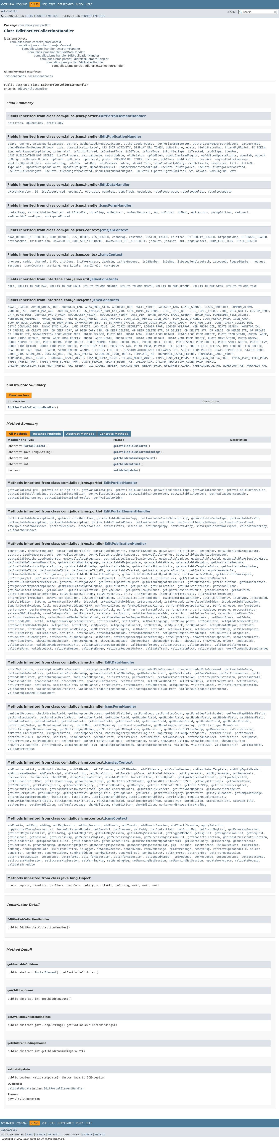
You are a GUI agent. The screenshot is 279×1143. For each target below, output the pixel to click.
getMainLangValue (21, 725)
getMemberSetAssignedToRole (80, 586)
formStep (97, 212)
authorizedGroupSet (139, 143)
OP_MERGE (216, 330)
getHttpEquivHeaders (153, 789)
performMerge (40, 609)
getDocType (135, 785)
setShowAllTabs (179, 629)
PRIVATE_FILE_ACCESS (170, 346)
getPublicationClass (194, 586)
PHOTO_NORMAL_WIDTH (102, 342)
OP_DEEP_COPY (61, 330)
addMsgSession (64, 825)
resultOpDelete (193, 191)
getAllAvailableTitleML (177, 550)
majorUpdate (114, 155)
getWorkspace (216, 729)
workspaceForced (57, 216)
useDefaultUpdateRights (113, 171)
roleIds (74, 163)
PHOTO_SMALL (130, 342)
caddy (27, 261)
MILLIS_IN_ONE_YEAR (242, 286)
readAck (205, 159)
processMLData (73, 681)
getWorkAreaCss (216, 590)
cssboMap (119, 237)
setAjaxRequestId (110, 800)
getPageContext (75, 793)
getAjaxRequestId (233, 777)
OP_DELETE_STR (195, 330)
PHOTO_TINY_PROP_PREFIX (58, 346)
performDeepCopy (62, 526)
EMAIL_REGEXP (181, 314)
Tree (52, 4)
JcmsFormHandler (116, 205)
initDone (66, 261)
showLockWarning (84, 640)
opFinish (167, 212)
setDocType (172, 800)
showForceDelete (245, 637)
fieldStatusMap (210, 147)
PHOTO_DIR (114, 334)
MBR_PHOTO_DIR (204, 326)
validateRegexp (246, 860)
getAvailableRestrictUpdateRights (35, 566)
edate (190, 147)
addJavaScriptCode (129, 773)
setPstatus (16, 629)
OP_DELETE (173, 330)
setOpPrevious (19, 740)
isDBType (132, 151)
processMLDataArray (102, 681)
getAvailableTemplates (239, 566)
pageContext (197, 241)
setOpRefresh (156, 684)
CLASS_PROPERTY (216, 306)
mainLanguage (92, 155)
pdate (106, 159)
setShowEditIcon (42, 804)
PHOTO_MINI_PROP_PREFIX (186, 338)
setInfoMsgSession (96, 856)
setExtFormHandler (161, 681)
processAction (89, 526)
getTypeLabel (112, 590)
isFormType (150, 151)
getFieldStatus (224, 582)
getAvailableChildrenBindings (136, 452)
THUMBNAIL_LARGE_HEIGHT (175, 353)
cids (59, 147)
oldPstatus (135, 155)
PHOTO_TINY (258, 342)
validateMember (66, 648)
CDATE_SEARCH (191, 306)
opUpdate (144, 191)
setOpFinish (229, 737)
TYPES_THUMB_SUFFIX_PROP (59, 361)
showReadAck (140, 640)
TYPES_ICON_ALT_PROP (172, 357)
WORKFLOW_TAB (233, 365)
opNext (183, 212)
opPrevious (199, 212)
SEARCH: (232, 12)
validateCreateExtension (237, 684)
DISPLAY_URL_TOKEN (148, 147)
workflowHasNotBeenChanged (248, 648)
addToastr (111, 825)
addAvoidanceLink (21, 769)
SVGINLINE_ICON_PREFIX (113, 353)
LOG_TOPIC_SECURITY (125, 326)
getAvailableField (205, 558)
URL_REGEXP (76, 365)
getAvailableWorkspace (234, 574)
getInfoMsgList (80, 833)
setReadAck (36, 629)
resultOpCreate (166, 191)
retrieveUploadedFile (230, 849)
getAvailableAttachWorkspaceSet (114, 554)
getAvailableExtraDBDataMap (112, 673)
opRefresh (126, 191)
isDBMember (150, 261)
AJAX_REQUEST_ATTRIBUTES (27, 237)
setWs (153, 740)
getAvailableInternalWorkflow (31, 562)
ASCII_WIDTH (145, 306)
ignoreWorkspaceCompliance (29, 151)
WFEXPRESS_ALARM (176, 365)
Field (29, 16)
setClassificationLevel (189, 617)
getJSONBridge (49, 793)
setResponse (204, 856)
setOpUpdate (178, 684)
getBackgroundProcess (85, 713)
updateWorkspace (219, 860)
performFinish (221, 733)
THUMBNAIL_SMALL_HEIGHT (26, 357)
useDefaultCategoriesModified (221, 167)
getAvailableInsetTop (25, 497)
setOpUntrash (196, 625)
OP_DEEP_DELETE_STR (147, 330)
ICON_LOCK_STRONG (186, 318)
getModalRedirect (21, 677)
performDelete (249, 605)
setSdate (157, 629)
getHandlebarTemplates (116, 789)
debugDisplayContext (86, 777)
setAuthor (178, 613)
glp (173, 845)
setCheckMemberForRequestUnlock (127, 617)
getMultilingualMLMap (77, 729)
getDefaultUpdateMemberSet (163, 582)
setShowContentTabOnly (212, 629)
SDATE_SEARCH (45, 350)
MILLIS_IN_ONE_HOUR (65, 286)
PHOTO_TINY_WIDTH (93, 346)
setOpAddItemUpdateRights (28, 625)
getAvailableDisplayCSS (107, 493)
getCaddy (140, 829)
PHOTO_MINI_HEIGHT (150, 338)
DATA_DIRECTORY (19, 314)
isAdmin (108, 261)
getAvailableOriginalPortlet (67, 497)
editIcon (177, 237)
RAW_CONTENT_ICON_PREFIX (242, 346)
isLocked (90, 601)
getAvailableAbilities (76, 518)
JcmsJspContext (114, 230)
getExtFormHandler (234, 673)
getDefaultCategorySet (77, 582)
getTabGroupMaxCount (54, 677)
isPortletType (174, 151)
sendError (15, 852)
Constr (41, 16)
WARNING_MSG (130, 365)
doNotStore (174, 147)
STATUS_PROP (254, 350)
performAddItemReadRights (142, 605)
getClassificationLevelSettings (60, 578)
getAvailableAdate (70, 554)
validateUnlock (183, 648)
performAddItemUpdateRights (188, 605)
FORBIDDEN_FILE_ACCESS (230, 314)
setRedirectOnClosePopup (102, 740)
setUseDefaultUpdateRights (71, 637)
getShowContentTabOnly (25, 590)
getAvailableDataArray (25, 673)
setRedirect (71, 740)
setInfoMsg (50, 856)
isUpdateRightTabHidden (240, 601)
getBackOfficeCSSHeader (125, 781)
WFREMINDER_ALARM (206, 365)
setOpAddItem (208, 621)
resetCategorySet (56, 613)
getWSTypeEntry (109, 593)
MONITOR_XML (251, 326)
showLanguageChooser (52, 640)
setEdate (243, 617)
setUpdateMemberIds (144, 633)
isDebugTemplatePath (194, 261)
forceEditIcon (141, 777)
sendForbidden (56, 852)
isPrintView (175, 796)
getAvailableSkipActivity (152, 566)
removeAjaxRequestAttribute (29, 800)
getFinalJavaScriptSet (229, 785)
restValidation (132, 681)
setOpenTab (59, 625)
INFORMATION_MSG (87, 322)
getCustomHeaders (110, 785)
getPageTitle (100, 793)
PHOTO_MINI (123, 338)
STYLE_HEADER (246, 241)
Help (89, 4)
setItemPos (130, 621)
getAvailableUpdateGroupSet (164, 570)
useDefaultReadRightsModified (68, 171)
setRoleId (139, 629)
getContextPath (162, 829)
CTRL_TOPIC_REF (174, 310)
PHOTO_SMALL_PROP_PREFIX (195, 342)
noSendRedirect (139, 212)
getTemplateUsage (248, 793)
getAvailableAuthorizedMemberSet (34, 558)
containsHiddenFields (73, 550)
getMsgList (203, 833)
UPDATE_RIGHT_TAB (118, 361)
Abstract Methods (80, 433)
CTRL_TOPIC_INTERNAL (143, 310)
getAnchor (207, 550)
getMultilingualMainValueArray (32, 729)
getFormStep (143, 713)
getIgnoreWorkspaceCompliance (31, 586)
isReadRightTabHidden (117, 601)
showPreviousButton (23, 744)
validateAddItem (20, 644)
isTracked (195, 151)
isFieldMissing (241, 729)
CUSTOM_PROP (259, 310)
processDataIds (19, 681)
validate (181, 744)
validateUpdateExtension (55, 688)
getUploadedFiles (85, 841)
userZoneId (91, 265)
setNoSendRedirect (202, 737)
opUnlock (73, 159)
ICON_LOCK (161, 318)
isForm (40, 601)
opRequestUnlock (35, 159)
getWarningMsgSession (107, 845)
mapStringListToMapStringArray (181, 733)
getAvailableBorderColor (246, 489)
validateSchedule (21, 864)
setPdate (246, 625)
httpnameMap (17, 241)
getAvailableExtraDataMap (66, 673)
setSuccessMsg (227, 856)
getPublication (162, 586)
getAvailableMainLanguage (78, 562)
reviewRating (55, 163)
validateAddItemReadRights (57, 644)
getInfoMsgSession (109, 833)
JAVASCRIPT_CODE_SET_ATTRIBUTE (77, 241)
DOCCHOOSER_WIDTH (113, 314)
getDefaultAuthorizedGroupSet (203, 578)
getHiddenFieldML (236, 721)
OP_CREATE (15, 330)
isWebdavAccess (109, 849)
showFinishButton (204, 740)
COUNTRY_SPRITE (68, 310)
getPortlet (194, 793)
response (14, 265)
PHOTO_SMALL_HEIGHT (157, 342)
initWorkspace (88, 261)
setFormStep (150, 737)
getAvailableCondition (67, 493)
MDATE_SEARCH (228, 326)
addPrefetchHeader (161, 773)
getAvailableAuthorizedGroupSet (201, 554)
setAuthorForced (202, 613)
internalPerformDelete (215, 593)
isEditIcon (59, 796)
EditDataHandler (115, 185)
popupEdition (221, 212)
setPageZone (17, 804)
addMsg (31, 825)
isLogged (219, 261)
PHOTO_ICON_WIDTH (231, 334)
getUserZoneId (19, 845)
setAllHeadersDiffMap (144, 800)
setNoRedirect (174, 737)
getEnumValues (206, 673)
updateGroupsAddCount (43, 167)
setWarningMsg (93, 860)
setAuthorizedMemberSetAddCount (73, 617)
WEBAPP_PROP (151, 365)
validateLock (41, 648)
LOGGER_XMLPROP (177, 326)
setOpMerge (98, 625)
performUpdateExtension (216, 677)
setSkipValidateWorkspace (216, 526)
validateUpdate (125, 470)
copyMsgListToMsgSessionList (30, 829)
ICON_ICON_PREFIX (137, 318)
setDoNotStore (222, 617)
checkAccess (17, 777)
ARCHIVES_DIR (122, 306)
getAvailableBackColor (133, 489)
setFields (134, 526)
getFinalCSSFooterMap (164, 785)
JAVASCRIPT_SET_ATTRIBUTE (125, 241)
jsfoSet (170, 241)
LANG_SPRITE (81, 326)
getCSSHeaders (19, 785)
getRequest (255, 833)
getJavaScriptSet (21, 793)
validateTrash (157, 648)
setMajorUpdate (183, 621)
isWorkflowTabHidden (24, 605)
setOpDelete (133, 684)
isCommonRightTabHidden (180, 597)
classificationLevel (83, 147)
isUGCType (214, 151)
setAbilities (114, 526)
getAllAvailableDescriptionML (31, 518)
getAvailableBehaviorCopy (117, 518)
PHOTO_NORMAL (248, 338)
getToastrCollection (204, 837)
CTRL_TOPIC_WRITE (233, 310)
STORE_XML (34, 353)
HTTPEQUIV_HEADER (201, 237)
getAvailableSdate (114, 566)
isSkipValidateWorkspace (27, 526)
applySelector (212, 825)
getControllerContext (135, 578)
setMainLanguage (154, 621)
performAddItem (107, 605)
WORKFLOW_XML (257, 365)
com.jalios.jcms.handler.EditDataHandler (56, 52)
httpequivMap (228, 237)
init (127, 593)
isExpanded (258, 597)
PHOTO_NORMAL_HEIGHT (24, 342)
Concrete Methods (114, 433)
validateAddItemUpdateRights (104, 644)
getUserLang (220, 841)
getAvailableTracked (123, 570)
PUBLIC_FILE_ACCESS (204, 346)
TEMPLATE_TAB (144, 353)
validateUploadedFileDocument (102, 688)
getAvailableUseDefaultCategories (35, 574)
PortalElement (35, 446)
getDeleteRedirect (151, 673)
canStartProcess (20, 713)
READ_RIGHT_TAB (19, 350)
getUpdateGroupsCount (142, 590)
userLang (53, 265)
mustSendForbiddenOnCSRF (72, 605)
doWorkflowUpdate (142, 550)
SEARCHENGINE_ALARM (73, 350)
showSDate (192, 640)
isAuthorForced (85, 151)
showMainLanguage (113, 640)
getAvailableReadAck (227, 562)
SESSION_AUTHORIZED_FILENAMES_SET (151, 350)
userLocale (71, 265)
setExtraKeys (246, 681)
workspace (111, 265)
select (255, 849)
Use (44, 4)
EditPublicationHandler (120, 136)
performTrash (127, 609)
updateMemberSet (102, 167)
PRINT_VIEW (142, 346)
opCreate (92, 191)
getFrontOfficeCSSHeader (27, 789)
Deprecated (66, 4)
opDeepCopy (34, 122)
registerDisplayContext (206, 796)
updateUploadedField (81, 744)
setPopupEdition (45, 740)
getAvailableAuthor (157, 554)
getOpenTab (139, 586)
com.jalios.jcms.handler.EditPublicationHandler (66, 55)
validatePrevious (21, 748)
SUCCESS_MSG (54, 353)
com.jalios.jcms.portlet (34, 25)
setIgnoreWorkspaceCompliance (70, 621)
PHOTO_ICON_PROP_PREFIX (196, 334)
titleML (247, 163)
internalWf (61, 151)
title (234, 163)
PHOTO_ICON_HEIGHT (160, 334)
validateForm (18, 648)
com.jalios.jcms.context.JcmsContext (35, 42)
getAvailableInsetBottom (148, 493)
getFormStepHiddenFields (246, 713)
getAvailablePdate (158, 562)
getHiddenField (90, 717)
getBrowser (122, 829)
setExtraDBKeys (191, 681)
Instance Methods (47, 433)
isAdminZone (204, 845)
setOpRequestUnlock (125, 625)
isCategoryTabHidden (98, 597)
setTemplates (46, 633)
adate (12, 143)
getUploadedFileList (52, 841)
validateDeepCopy (253, 526)
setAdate (103, 613)
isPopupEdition (58, 733)
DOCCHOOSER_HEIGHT (82, 314)
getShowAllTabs (224, 586)
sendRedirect (83, 613)
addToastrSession (154, 825)
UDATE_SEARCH (92, 361)
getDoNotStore (199, 582)
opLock (260, 155)
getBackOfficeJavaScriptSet (169, 781)
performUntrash (177, 609)
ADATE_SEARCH (18, 306)
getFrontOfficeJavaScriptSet (72, 789)
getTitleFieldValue (83, 590)
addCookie (15, 825)
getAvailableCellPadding (27, 493)
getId (256, 673)
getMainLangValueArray (55, 725)
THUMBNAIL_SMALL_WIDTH (65, 357)
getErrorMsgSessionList (26, 833)
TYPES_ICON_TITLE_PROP (249, 357)
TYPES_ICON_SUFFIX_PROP (209, 357)
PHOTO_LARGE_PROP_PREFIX (61, 338)
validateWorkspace (22, 530)
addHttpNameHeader (22, 773)
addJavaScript (51, 773)
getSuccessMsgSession (124, 837)
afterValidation (20, 669)
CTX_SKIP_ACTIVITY (116, 147)
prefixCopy (54, 122)
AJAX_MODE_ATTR (97, 306)
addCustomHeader (176, 769)
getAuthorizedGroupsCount (238, 550)
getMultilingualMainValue (218, 725)
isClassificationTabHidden (138, 597)
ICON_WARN (240, 318)
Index (80, 4)
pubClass (167, 159)
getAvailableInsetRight (228, 493)
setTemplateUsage (71, 804)
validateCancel (203, 684)
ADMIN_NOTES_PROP (44, 306)
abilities (15, 122)
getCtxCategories (46, 785)
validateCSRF (201, 744)
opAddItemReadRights (182, 155)
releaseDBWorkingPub (24, 613)
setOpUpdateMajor (223, 625)
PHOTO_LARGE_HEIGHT (23, 338)
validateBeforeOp (144, 644)
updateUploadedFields (117, 744)
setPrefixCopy (182, 526)
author (72, 143)
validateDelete (199, 644)
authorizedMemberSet (173, 143)
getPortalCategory (168, 793)
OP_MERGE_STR (237, 330)
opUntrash (91, 159)
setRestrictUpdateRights (109, 629)
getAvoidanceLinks (89, 781)
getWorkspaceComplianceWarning (32, 593)
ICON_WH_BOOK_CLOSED (24, 322)
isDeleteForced (53, 191)
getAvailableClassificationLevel (130, 558)
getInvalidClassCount (236, 522)
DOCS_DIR (137, 314)
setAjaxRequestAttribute (74, 800)
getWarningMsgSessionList (147, 845)
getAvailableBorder (208, 489)
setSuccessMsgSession (25, 860)
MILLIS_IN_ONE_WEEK (208, 286)
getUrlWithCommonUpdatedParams (156, 841)
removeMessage (155, 849)
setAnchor (121, 613)
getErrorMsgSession (243, 829)
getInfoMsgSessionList (144, 833)
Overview (7, 4)
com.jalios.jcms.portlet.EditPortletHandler (75, 62)
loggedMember (240, 261)
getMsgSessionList (229, 833)
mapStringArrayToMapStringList (129, 733)
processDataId (249, 677)
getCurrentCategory (78, 785)
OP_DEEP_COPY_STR (88, 330)
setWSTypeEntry (177, 637)
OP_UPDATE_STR (19, 334)
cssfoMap (135, 237)
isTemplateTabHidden (202, 601)
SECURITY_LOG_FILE (106, 350)
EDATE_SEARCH (157, 314)
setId (39, 621)
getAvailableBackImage (171, 489)
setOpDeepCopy (157, 526)
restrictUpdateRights (25, 163)
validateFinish (226, 744)
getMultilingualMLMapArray (118, 729)
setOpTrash (152, 625)
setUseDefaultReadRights (27, 637)
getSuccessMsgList (89, 837)
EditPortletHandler (32, 88)
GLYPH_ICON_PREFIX (82, 318)
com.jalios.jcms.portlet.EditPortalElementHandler (74, 59)
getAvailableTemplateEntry (197, 566)
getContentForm (238, 781)
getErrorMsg (187, 829)
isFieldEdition (19, 601)
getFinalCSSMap (196, 785)
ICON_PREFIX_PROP (216, 318)
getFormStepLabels (22, 717)
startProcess (52, 744)
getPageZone (123, 793)
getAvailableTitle (22, 570)
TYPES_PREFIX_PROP (22, 361)
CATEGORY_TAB (167, 306)
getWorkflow (241, 590)
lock (46, 605)
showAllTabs (141, 163)
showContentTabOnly (169, 163)
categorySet (251, 143)
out (181, 241)
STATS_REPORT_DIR (228, 350)
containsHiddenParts (110, 550)
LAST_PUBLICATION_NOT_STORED (30, 155)
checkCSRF (59, 777)
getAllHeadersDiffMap (25, 781)
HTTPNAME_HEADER (254, 237)
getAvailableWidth (108, 497)
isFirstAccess (118, 677)
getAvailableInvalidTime (155, 522)
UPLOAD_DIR (144, 361)
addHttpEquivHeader (245, 769)
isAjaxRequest (128, 261)
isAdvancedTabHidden (62, 597)
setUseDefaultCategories (229, 633)
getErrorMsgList (212, 829)
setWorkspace (136, 740)
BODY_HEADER (59, 237)
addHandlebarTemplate (210, 769)
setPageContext (218, 800)
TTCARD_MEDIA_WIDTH (137, 357)
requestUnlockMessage (231, 159)
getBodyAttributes (209, 781)
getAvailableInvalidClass (112, 522)
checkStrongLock (40, 550)
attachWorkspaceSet (48, 143)
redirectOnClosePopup (25, 216)
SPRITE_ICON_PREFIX (196, 350)
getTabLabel (55, 590)
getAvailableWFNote (198, 574)
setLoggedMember (158, 856)
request (259, 261)
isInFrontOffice (64, 849)
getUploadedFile (20, 841)
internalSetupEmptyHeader (28, 796)
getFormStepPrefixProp (57, 717)
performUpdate (204, 609)
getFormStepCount (169, 713)
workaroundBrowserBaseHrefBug (182, 804)
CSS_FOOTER (80, 237)
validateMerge (93, 648)
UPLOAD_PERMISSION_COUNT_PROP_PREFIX (185, 361)
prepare (224, 609)
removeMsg (202, 849)
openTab (246, 155)
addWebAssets (243, 773)
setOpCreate (111, 684)
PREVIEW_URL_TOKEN (128, 159)
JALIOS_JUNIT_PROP (151, 322)
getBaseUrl (102, 829)
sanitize (43, 737)
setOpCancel (89, 684)
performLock (17, 609)
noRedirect (115, 212)
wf (191, 171)
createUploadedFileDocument (58, 669)
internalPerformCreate (177, 593)
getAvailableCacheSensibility (164, 518)
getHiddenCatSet (252, 582)
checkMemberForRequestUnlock (30, 147)
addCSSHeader (80, 769)
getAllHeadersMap (58, 781)
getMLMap (83, 725)
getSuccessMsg (61, 837)
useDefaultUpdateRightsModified (161, 171)
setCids (162, 617)
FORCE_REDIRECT (53, 318)
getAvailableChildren (130, 446)
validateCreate (172, 644)
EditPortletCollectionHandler (31, 407)
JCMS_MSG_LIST (200, 322)
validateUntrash (210, 648)
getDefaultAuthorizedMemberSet (32, 582)
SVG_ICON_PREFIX (79, 353)
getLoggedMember (178, 833)
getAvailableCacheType (209, 518)
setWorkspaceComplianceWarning (138, 637)
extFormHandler (19, 191)
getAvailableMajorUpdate (121, 562)
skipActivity (198, 163)
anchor (25, 143)
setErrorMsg (175, 852)
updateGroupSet (75, 167)
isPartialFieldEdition (25, 733)
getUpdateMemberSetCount (181, 590)
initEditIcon (40, 241)
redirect (241, 212)
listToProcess (67, 155)
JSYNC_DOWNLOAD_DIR (23, 326)
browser (14, 261)
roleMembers (108, 163)
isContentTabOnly (216, 597)
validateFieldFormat (231, 644)
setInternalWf (108, 621)
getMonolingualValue (135, 725)
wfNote (201, 171)
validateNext (252, 744)
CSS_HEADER (100, 237)
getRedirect (151, 729)
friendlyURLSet (236, 147)
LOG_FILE (100, 326)
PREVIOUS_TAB (120, 346)
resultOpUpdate (220, 191)
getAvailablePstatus (192, 562)
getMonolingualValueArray (174, 725)
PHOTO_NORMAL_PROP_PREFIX (63, 342)
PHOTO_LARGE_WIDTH (97, 338)
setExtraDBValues (219, 681)
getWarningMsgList (72, 845)
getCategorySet (19, 578)
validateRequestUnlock (124, 648)
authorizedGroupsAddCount (100, 143)
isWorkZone (132, 849)
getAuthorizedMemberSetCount (30, 554)
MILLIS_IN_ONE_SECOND (173, 286)
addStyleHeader (191, 773)
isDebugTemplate (35, 849)
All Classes (9, 11)
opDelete (108, 191)
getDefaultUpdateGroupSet (119, 582)
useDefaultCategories (178, 167)
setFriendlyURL (19, 621)
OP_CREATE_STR (37, 330)
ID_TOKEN (258, 147)
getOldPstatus (116, 586)
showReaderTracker (166, 640)
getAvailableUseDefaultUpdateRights (150, 574)
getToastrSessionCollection (245, 837)
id (36, 191)
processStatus (244, 609)
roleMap (89, 163)
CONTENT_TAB (17, 310)
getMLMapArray (105, 725)
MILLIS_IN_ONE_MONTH (136, 286)
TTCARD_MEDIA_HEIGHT (103, 357)
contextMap (16, 212)
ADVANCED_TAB (72, 306)
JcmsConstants (15, 76)
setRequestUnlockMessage (67, 629)
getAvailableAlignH (23, 489)
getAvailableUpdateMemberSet (212, 570)
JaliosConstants (40, 76)
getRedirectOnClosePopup (183, 729)
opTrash (57, 159)
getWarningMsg (44, 845)
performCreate (224, 605)
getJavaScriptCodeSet (223, 789)
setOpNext (249, 737)
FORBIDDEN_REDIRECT (23, 318)
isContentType (111, 151)
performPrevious (20, 737)
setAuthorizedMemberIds (26, 617)
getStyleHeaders (219, 793)
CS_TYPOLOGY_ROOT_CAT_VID (103, 310)
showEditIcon (99, 804)
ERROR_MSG (202, 314)
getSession (38, 837)
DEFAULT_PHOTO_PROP (50, 314)
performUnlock (152, 609)
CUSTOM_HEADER (157, 237)
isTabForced (173, 601)
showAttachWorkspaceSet (211, 637)
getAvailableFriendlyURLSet (245, 558)
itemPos (230, 151)
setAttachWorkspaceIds (150, 613)
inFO (53, 261)
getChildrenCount (126, 464)
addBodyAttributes (52, 769)
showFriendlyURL (20, 640)
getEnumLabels (180, 673)
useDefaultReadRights (25, 171)
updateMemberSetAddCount (138, 167)
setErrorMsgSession (225, 852)
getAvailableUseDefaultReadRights (92, 574)
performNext (244, 733)
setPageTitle (243, 800)
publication (187, 159)
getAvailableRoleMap (81, 566)
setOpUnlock (173, 625)
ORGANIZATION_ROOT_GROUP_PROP (56, 334)
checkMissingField (50, 713)
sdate (125, 163)
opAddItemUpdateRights (218, 155)
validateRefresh (20, 688)
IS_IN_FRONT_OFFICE (119, 322)
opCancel (75, 191)
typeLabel (15, 167)
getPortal (143, 793)
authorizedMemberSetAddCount (215, 143)
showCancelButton (174, 740)
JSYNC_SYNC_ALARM (55, 326)
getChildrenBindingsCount (133, 458)
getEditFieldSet (118, 713)
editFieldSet (77, 212)
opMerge (14, 159)
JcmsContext (111, 255)
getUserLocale (244, 841)
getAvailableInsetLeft (188, 493)
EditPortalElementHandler (122, 116)
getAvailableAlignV (97, 489)
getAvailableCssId (244, 518)
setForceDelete (65, 684)
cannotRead (16, 550)
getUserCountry (196, 841)
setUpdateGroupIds (111, 633)
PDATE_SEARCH (93, 334)
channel (40, 261)
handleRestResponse (88, 677)
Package (21, 4)
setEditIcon (193, 800)
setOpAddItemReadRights (240, 621)
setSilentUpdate (245, 629)
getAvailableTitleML (88, 570)
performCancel (143, 677)
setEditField (127, 737)
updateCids (244, 640)
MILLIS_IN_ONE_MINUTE (100, 286)
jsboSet (155, 241)
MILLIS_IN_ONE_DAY (32, 286)
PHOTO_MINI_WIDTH (221, 338)
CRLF (11, 286)
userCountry (34, 265)
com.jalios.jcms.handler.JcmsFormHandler (51, 48)
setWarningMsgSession (149, 860)
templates (219, 163)
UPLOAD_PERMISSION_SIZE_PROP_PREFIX (36, 365)
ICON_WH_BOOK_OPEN (57, 322)
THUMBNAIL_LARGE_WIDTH (215, 353)
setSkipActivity (20, 633)
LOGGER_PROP (153, 326)
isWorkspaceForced (87, 733)
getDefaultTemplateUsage (197, 522)
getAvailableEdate (173, 558)
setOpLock (79, 625)
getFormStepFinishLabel (204, 713)
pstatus (151, 159)
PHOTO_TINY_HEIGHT (22, 346)
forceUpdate (165, 777)
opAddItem (155, 155)
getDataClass (166, 578)
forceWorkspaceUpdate (73, 829)
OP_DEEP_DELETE (117, 330)
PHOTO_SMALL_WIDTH (232, 342)
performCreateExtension (175, 677)
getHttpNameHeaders (188, 789)
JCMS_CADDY (177, 322)
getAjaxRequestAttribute (197, 777)
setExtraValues (19, 684)
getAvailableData (238, 669)
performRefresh (65, 609)
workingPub (218, 171)
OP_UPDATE (257, 330)
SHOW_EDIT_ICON (221, 241)
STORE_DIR (15, 353)
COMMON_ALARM (242, 306)
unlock (228, 640)
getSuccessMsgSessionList (164, 837)
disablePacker (116, 777)
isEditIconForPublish (109, 796)
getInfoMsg (56, 833)
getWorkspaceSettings (77, 593)
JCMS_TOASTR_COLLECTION (233, 322)
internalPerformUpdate (25, 597)
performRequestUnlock (97, 609)
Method (53, 16)
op (155, 212)
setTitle (66, 633)
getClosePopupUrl (102, 578)
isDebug (168, 261)
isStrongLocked (149, 601)
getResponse (17, 837)
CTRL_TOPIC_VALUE (202, 310)
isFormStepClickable (64, 601)
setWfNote (102, 637)
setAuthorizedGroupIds (235, 613)
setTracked (85, 633)
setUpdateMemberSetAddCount (184, 633)
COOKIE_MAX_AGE (41, 310)
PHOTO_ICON (134, 334)
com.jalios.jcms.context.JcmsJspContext (43, 45)
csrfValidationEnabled (45, 212)
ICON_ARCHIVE (110, 318)
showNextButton (233, 740)
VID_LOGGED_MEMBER (103, 365)
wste (233, 171)
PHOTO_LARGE (257, 334)
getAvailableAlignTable (60, 489)
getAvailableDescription (27, 522)
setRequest (182, 856)
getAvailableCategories (81, 558)
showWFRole (211, 640)
